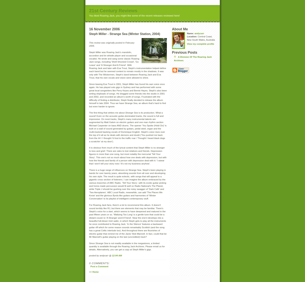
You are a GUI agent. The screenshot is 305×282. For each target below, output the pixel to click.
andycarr (199, 33)
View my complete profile (200, 44)
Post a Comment (99, 266)
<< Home (94, 272)
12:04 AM (117, 255)
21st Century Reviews (113, 10)
